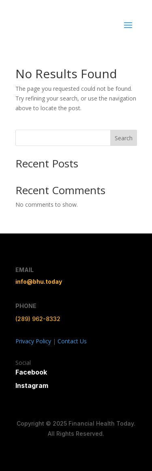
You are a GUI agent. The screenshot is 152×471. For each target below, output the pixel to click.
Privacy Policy (33, 341)
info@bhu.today (38, 281)
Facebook (31, 372)
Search (124, 138)
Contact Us (72, 341)
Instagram (31, 385)
